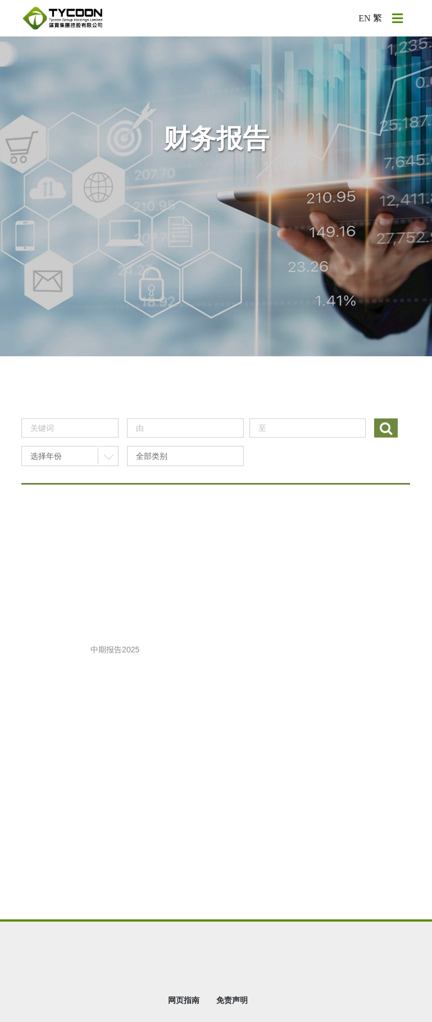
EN (364, 18)
